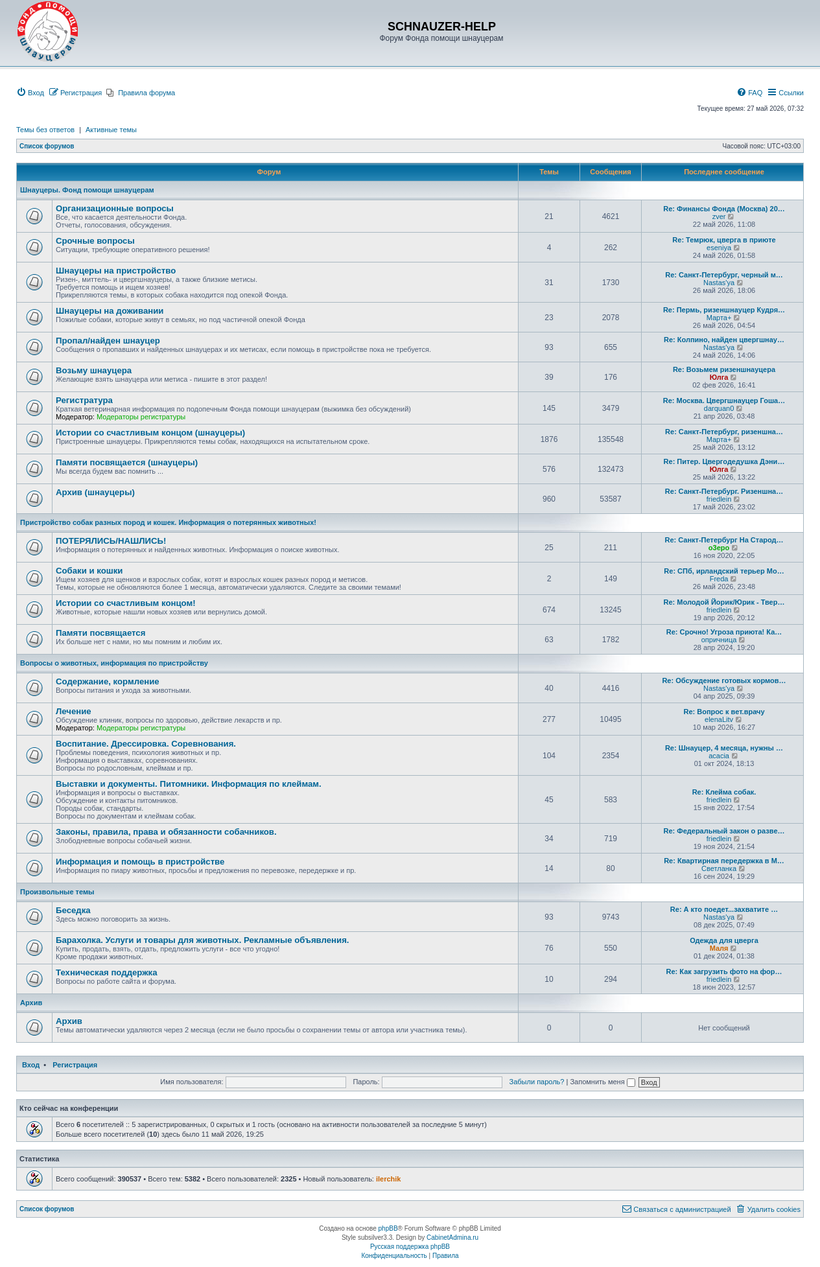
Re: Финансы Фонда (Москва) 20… (724, 209)
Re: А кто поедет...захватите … (724, 909)
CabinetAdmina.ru (452, 1237)
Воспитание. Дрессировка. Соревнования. (146, 744)
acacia (719, 756)
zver (719, 216)
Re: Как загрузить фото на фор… (724, 971)
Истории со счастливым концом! (126, 603)
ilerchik (388, 1179)
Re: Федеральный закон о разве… (724, 831)
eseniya (719, 247)
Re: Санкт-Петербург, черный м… (724, 275)
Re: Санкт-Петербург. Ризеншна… (724, 491)
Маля (719, 948)
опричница (719, 640)
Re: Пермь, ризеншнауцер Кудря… (724, 310)
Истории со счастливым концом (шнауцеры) (150, 432)
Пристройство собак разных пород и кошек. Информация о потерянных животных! (168, 522)
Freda (719, 579)
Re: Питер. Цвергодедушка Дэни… (724, 461)
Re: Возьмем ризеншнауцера (724, 369)
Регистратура (84, 400)
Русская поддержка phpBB (410, 1246)
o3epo (719, 548)
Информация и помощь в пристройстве (140, 861)
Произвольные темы (57, 892)
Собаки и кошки (89, 570)
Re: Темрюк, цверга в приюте (723, 240)
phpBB (388, 1228)
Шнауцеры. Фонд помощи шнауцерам (87, 190)
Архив (31, 1002)
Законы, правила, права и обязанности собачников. (166, 832)
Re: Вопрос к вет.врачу (723, 711)
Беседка (73, 910)
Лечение (73, 711)
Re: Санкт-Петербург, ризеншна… (724, 432)
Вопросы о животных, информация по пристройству (114, 663)
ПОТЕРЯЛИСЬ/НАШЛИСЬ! (111, 541)
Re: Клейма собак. (724, 792)
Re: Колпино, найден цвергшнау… (724, 339)
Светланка (718, 868)
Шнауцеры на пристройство (116, 270)
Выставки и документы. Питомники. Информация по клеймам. (189, 784)
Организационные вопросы (115, 208)
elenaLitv (719, 719)
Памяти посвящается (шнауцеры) (127, 462)
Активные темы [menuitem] (111, 130)
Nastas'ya (718, 282)
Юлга (719, 377)
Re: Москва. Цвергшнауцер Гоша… (724, 400)
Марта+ (719, 317)
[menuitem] (30, 92)
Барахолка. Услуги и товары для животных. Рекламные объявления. (202, 940)
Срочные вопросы (95, 241)
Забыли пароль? (537, 1082)
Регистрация (75, 1065)
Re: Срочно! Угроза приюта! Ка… (724, 632)
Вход (31, 1065)
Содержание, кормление (107, 681)
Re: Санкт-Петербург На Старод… (723, 540)
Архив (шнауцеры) (95, 492)
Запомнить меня (602, 1082)
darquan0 (719, 408)
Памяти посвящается (100, 633)
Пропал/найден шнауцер (108, 340)
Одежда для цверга (724, 940)
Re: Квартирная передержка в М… (724, 861)
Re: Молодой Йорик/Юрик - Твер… (724, 602)
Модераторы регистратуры (141, 417)
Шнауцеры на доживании (109, 311)
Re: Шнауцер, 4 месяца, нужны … (724, 748)
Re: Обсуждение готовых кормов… (724, 680)
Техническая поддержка (107, 972)
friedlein (719, 499)
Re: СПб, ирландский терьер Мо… (724, 571)
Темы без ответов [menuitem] (45, 130)
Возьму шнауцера (94, 370)
